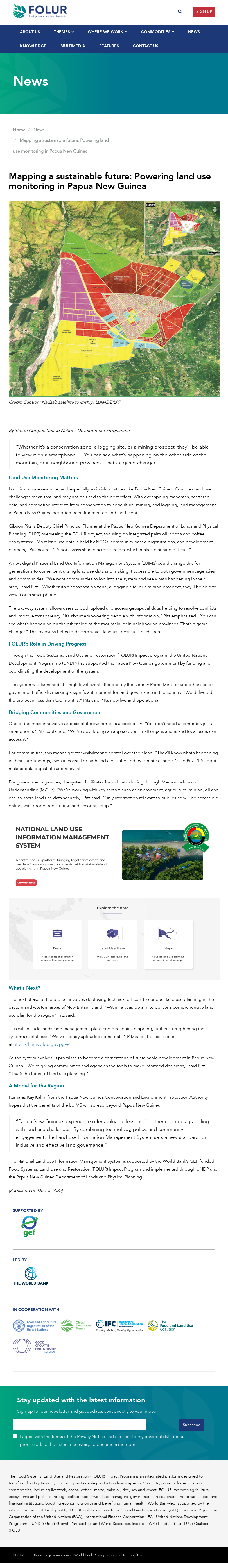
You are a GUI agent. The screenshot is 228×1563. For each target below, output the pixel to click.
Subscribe (191, 1424)
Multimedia (72, 46)
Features (109, 46)
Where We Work (107, 32)
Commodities (157, 32)
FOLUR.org (34, 1555)
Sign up (204, 11)
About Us (30, 32)
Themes (64, 32)
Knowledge (33, 46)
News (194, 32)
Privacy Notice (91, 1436)
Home (19, 130)
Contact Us (145, 46)
